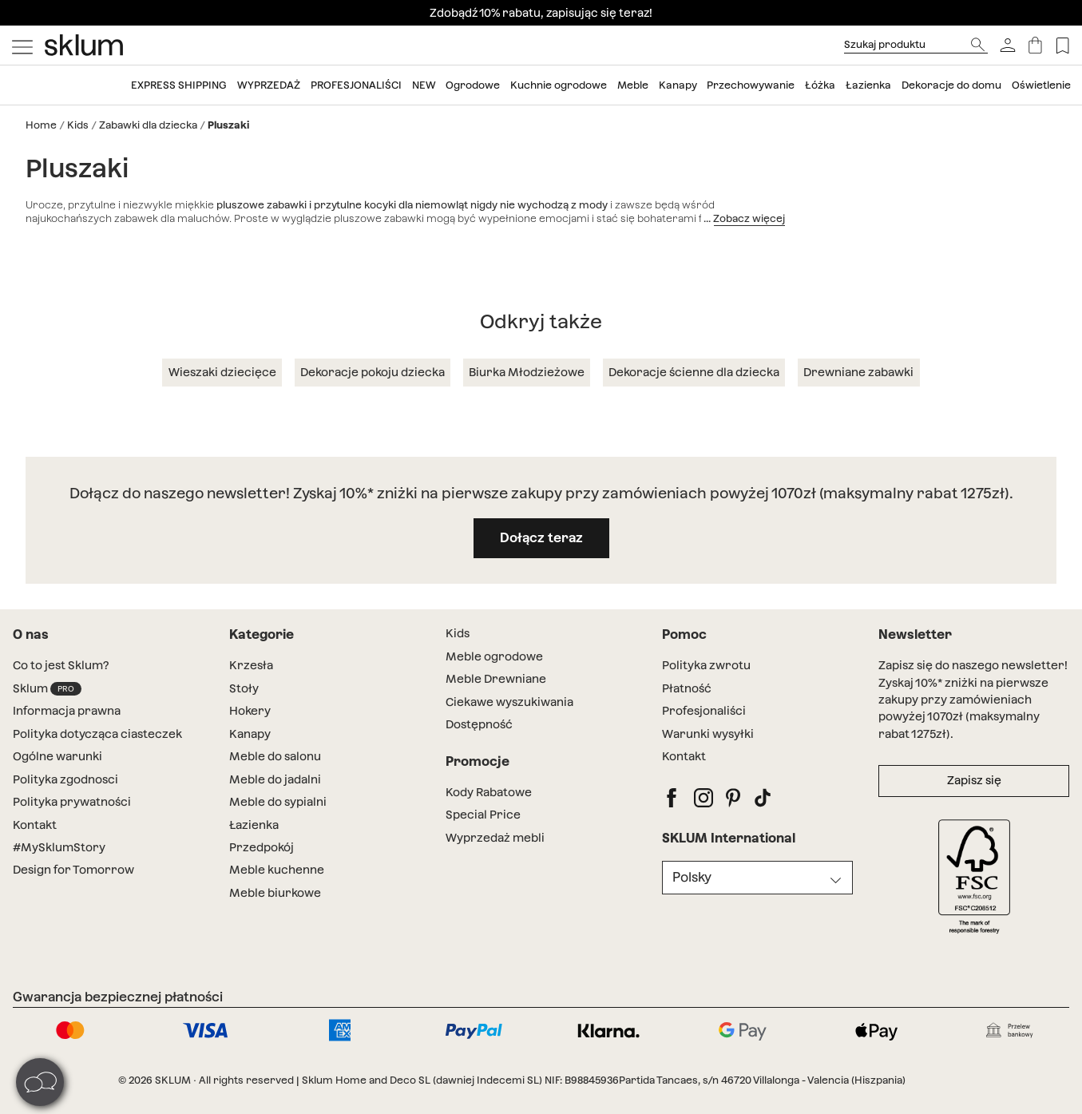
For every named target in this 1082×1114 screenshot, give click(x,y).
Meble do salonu (275, 756)
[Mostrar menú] (22, 45)
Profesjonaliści (356, 85)
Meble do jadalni (275, 779)
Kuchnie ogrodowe (558, 85)
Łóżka (820, 85)
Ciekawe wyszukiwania (509, 702)
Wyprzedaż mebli (495, 837)
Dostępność (479, 724)
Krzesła (251, 665)
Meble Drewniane (496, 678)
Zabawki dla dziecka (148, 125)
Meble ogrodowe (494, 656)
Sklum (47, 689)
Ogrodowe (473, 85)
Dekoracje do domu (951, 85)
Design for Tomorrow (73, 869)
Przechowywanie (751, 85)
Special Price (483, 814)
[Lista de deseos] (1062, 45)
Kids (78, 125)
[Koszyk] (1035, 45)
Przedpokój (261, 847)
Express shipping (179, 85)
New (424, 85)
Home (41, 125)
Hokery (250, 710)
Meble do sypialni (278, 801)
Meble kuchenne (276, 869)
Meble (632, 85)
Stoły (244, 688)
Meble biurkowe (275, 892)
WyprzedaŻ (268, 85)
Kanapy (678, 85)
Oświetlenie (1041, 85)
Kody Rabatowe (489, 792)
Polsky (691, 877)
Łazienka (868, 85)
